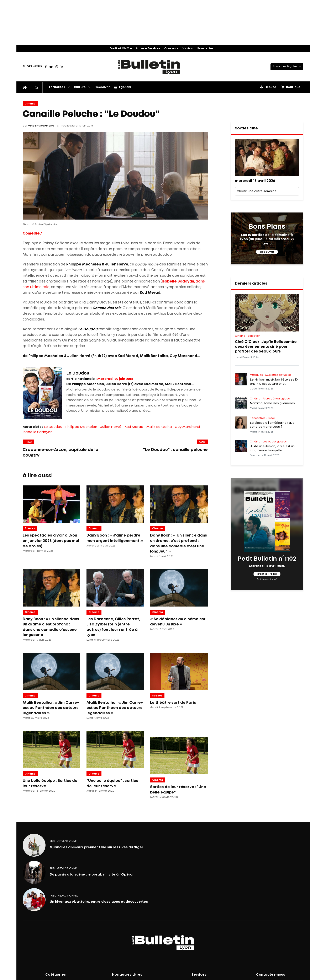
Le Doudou (53, 427)
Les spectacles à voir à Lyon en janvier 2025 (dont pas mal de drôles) (51, 541)
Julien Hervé (110, 427)
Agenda (122, 87)
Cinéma (30, 104)
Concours (171, 48)
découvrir (267, 252)
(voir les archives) (267, 579)
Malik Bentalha (159, 427)
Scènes (30, 528)
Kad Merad (134, 427)
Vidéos (188, 48)
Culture (80, 87)
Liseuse (268, 87)
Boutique (290, 87)
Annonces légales (285, 66)
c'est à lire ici (267, 574)
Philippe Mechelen (81, 427)
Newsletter (205, 48)
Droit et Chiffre (121, 48)
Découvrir (102, 87)
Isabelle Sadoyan (37, 432)
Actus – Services (148, 48)
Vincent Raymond (41, 126)
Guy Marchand (187, 427)
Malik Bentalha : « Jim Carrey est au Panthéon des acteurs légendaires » (51, 708)
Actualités (56, 87)
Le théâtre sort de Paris (173, 702)
